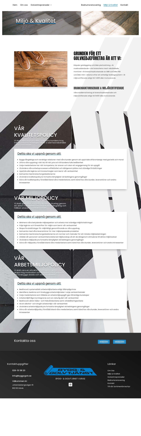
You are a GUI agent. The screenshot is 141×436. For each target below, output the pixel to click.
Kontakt (110, 383)
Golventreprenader (116, 377)
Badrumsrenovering (116, 380)
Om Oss (110, 370)
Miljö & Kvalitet (113, 374)
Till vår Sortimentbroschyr (118, 386)
